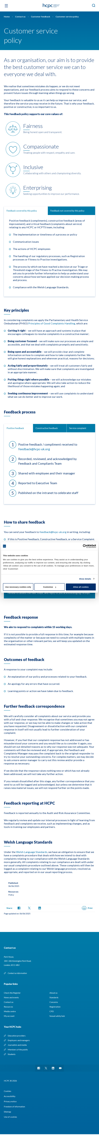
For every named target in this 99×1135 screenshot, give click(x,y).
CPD (52, 1011)
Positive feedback (15, 428)
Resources (8, 1006)
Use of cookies (10, 1117)
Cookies (7, 1092)
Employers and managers (19, 1040)
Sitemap (7, 1112)
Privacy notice (10, 1102)
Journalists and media (17, 1045)
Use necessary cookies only (18, 587)
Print (87, 908)
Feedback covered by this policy (22, 210)
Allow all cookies (81, 587)
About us (53, 993)
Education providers (17, 1035)
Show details (85, 579)
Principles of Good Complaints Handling (51, 323)
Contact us (8, 1002)
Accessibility (9, 1097)
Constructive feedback (47, 428)
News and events (11, 997)
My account (9, 1016)
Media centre (10, 1011)
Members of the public (18, 1049)
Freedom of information (14, 1107)
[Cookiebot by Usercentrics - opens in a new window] (84, 546)
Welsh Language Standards (31, 851)
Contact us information (17, 973)
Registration (55, 1006)
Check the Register (12, 993)
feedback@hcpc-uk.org (34, 449)
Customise (49, 587)
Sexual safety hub (57, 1016)
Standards (54, 997)
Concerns (54, 1002)
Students (11, 1054)
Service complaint (77, 428)
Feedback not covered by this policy (67, 210)
